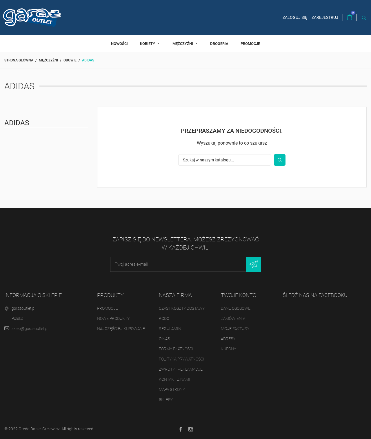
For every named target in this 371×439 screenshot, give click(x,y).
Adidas (16, 123)
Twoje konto (238, 295)
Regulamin (170, 328)
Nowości (119, 43)
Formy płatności (176, 349)
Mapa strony (172, 389)
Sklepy (166, 399)
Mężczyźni (183, 43)
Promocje (250, 43)
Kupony (228, 349)
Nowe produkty (113, 318)
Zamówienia (233, 318)
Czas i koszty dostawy (182, 308)
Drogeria (219, 43)
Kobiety (148, 43)
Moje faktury (235, 328)
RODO (164, 318)
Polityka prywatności (181, 359)
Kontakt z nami (174, 379)
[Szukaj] (224, 160)
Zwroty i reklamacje (181, 369)
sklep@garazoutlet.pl (30, 328)
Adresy (228, 338)
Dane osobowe (235, 308)
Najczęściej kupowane (121, 328)
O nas (164, 338)
